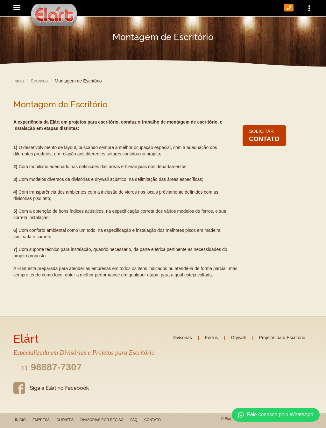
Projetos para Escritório (282, 337)
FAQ (134, 420)
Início (20, 420)
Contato (152, 420)
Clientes (65, 420)
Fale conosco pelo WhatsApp (275, 415)
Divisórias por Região (102, 420)
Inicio (18, 80)
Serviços (39, 80)
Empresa (41, 420)
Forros (211, 337)
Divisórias (182, 337)
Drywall (238, 337)
